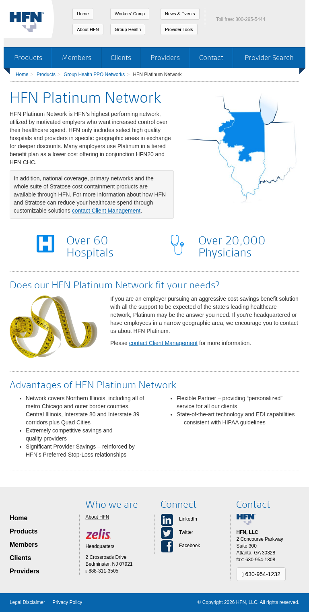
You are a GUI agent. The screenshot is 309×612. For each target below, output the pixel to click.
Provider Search (269, 57)
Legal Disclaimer (27, 602)
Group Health (128, 29)
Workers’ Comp (130, 13)
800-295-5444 (250, 19)
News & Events (180, 13)
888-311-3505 (102, 571)
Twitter (186, 532)
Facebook (189, 545)
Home (83, 13)
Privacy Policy (67, 602)
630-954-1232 (261, 574)
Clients (121, 57)
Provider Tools (179, 29)
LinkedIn (188, 519)
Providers (165, 57)
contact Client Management (106, 210)
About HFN (88, 29)
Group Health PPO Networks (94, 74)
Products (28, 57)
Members (76, 57)
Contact (211, 57)
